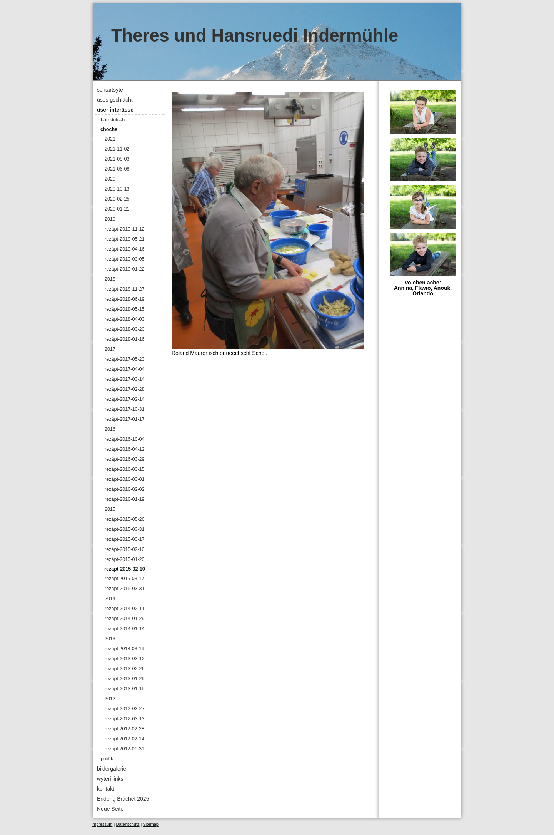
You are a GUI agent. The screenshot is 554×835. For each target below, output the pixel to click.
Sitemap (151, 824)
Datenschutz (127, 824)
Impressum (102, 824)
